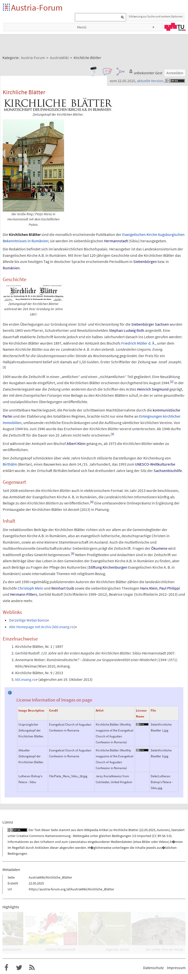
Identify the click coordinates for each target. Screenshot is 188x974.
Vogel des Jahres (117, 949)
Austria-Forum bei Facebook (6, 968)
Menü (81, 27)
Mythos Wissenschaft (60, 949)
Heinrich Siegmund (153, 389)
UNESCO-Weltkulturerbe (155, 464)
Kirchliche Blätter (125, 830)
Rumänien (11, 267)
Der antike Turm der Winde (164, 949)
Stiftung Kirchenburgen (108, 567)
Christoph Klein (30, 588)
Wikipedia (91, 830)
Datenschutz (153, 967)
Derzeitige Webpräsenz (28, 620)
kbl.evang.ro (25, 679)
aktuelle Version (150, 80)
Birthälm (10, 464)
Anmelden (174, 72)
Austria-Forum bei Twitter (19, 968)
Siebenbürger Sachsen (150, 324)
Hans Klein (149, 588)
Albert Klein (76, 443)
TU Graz (175, 27)
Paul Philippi (169, 588)
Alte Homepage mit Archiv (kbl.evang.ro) (42, 626)
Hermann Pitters (23, 594)
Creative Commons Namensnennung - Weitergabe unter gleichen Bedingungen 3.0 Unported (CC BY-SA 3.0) (94, 836)
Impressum (176, 967)
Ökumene (159, 548)
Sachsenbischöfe (168, 470)
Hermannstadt (116, 240)
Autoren (163, 830)
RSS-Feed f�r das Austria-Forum (32, 968)
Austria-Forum (37, 7)
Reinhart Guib (62, 588)
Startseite (6, 7)
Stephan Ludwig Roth (126, 330)
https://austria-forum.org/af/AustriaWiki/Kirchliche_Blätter (71, 889)
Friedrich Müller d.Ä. (138, 343)
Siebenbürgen (145, 261)
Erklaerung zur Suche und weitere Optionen (156, 16)
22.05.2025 (147, 830)
